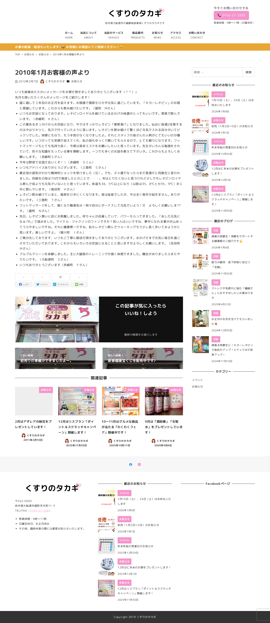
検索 (249, 72)
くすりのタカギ (146, 617)
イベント (197, 380)
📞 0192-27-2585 (232, 15)
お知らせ (76, 81)
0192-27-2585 (40, 511)
